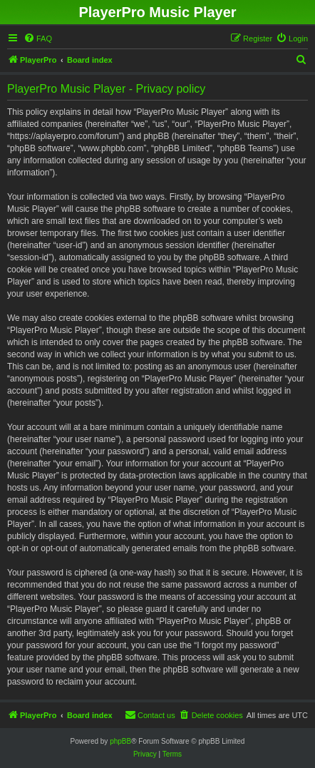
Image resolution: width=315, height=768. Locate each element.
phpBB (120, 741)
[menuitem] (38, 38)
